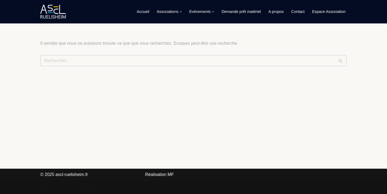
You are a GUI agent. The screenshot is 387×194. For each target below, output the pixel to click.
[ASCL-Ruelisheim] (53, 12)
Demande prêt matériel (241, 11)
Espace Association (329, 11)
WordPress (90, 187)
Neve (45, 187)
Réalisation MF (159, 174)
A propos (276, 11)
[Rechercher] (187, 60)
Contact (298, 11)
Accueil (143, 11)
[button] (181, 12)
